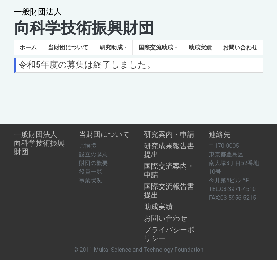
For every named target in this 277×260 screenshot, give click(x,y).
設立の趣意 (93, 154)
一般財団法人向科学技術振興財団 (39, 143)
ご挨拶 (87, 145)
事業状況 (90, 180)
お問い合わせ (165, 218)
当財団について (104, 134)
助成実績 (158, 206)
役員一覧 (90, 171)
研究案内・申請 (169, 134)
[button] (68, 47)
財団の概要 (93, 163)
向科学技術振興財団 (84, 22)
